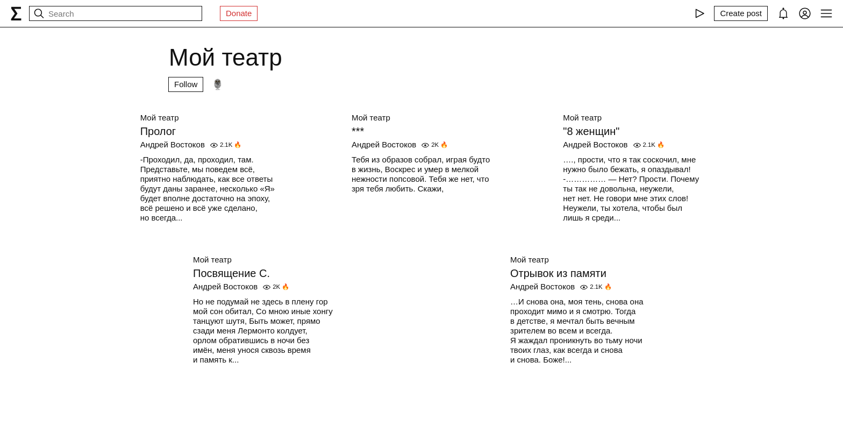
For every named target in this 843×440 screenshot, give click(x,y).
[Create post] (741, 13)
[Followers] (218, 84)
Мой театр (159, 117)
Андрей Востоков (172, 144)
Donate (239, 13)
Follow (185, 84)
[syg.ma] (16, 13)
